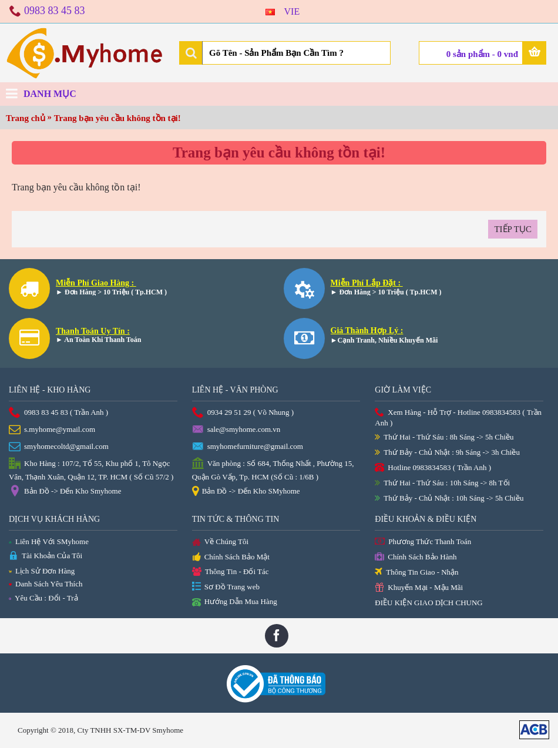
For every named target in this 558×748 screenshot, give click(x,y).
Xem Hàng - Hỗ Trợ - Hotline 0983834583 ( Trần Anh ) (458, 417)
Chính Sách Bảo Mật (231, 557)
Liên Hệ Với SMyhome (49, 541)
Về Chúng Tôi (220, 542)
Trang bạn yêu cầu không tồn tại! (117, 118)
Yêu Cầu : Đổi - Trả (43, 597)
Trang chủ (25, 118)
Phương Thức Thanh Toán (423, 542)
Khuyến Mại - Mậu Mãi (419, 588)
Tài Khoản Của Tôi (45, 556)
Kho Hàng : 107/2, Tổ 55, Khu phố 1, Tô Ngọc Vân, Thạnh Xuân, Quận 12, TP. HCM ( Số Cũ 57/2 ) (91, 469)
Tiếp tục (513, 229)
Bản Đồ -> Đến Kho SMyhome (246, 491)
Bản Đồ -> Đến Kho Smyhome (65, 491)
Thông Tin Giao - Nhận (416, 573)
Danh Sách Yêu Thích (45, 583)
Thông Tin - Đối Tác (230, 572)
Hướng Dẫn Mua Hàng (234, 602)
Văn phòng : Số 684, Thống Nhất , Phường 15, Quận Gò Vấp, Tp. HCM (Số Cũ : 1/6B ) (273, 469)
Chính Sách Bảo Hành (415, 557)
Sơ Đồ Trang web (226, 587)
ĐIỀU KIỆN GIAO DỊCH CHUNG (428, 602)
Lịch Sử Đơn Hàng (42, 570)
